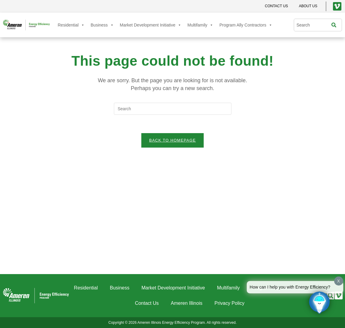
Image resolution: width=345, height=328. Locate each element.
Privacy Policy (230, 303)
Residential (71, 25)
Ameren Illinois (186, 303)
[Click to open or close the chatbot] (319, 302)
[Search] (335, 25)
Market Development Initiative (150, 25)
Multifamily (200, 25)
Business (102, 25)
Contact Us (147, 303)
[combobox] (313, 25)
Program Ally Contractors (245, 25)
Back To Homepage (172, 140)
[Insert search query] (172, 109)
